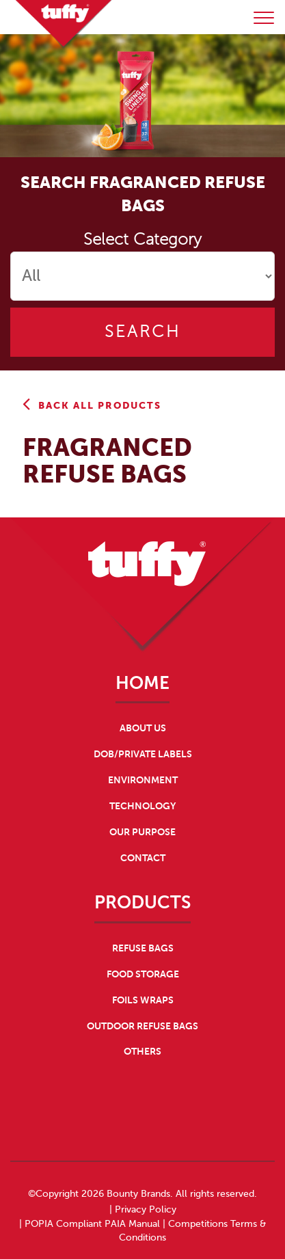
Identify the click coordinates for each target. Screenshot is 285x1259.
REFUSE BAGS (143, 948)
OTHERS (142, 1051)
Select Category (142, 239)
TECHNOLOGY (142, 805)
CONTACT (142, 857)
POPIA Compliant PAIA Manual (92, 1224)
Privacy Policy (145, 1209)
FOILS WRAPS (143, 999)
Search (142, 332)
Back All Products (92, 405)
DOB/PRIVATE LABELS (143, 753)
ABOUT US (143, 727)
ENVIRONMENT (143, 779)
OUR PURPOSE (142, 831)
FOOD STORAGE (143, 974)
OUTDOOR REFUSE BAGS (142, 1025)
